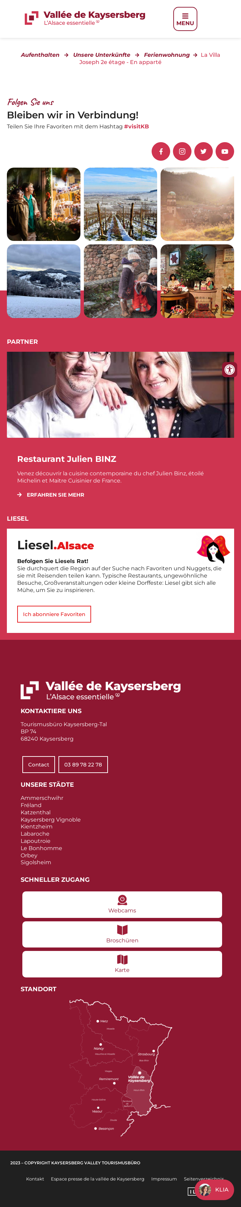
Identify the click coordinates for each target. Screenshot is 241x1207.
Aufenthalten (40, 55)
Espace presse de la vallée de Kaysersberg (97, 1179)
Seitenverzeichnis (204, 1179)
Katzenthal (36, 812)
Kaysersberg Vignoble (51, 819)
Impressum (164, 1179)
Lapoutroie (36, 841)
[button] (50, 494)
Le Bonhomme (41, 848)
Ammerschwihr (42, 798)
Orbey (29, 855)
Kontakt (35, 1179)
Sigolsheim (36, 862)
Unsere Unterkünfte (101, 55)
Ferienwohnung (167, 55)
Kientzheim (37, 826)
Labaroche (35, 833)
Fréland (31, 805)
